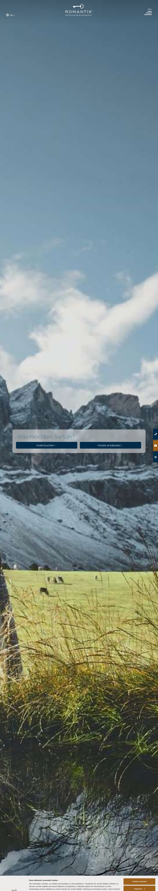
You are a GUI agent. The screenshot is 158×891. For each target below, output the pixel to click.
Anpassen (139, 875)
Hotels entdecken (111, 445)
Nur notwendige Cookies (139, 882)
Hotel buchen (46, 445)
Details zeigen (34, 887)
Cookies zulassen (139, 868)
